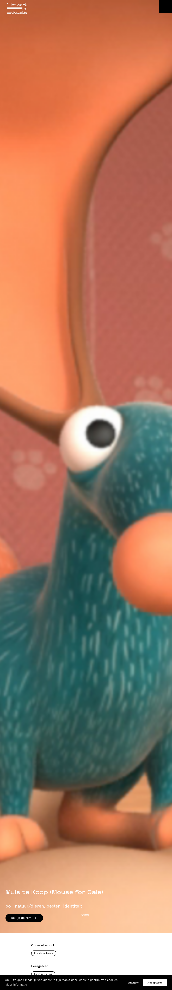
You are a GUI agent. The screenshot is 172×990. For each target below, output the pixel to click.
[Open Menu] (165, 6)
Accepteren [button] (155, 982)
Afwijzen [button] (133, 982)
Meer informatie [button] (16, 984)
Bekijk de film (24, 918)
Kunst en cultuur (43, 974)
